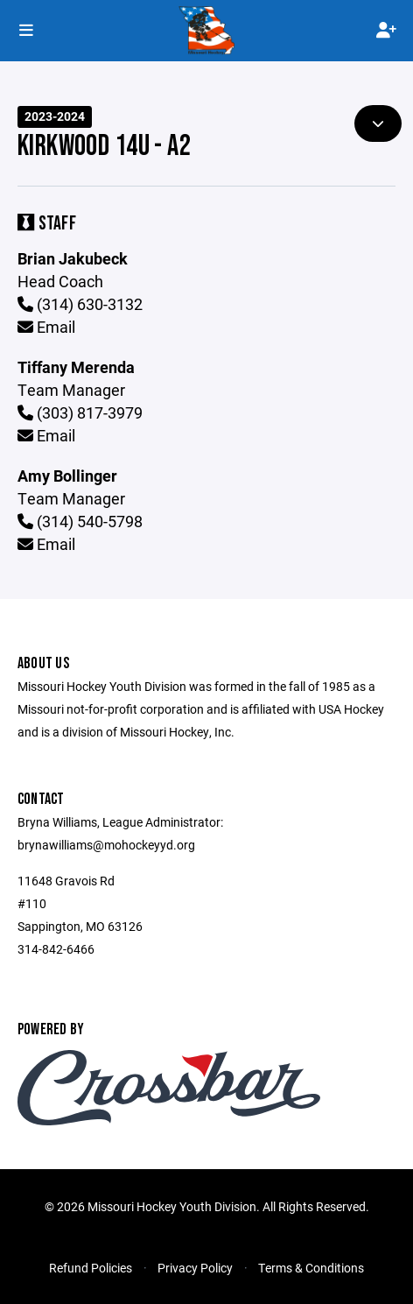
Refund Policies (90, 1267)
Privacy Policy (195, 1267)
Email (46, 326)
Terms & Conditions (311, 1267)
